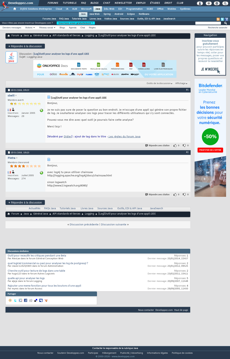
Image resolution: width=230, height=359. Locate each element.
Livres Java (95, 19)
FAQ (83, 3)
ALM (74, 9)
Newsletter (123, 3)
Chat (106, 3)
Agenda (72, 27)
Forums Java (49, 19)
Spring (107, 14)
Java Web (94, 14)
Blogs (94, 3)
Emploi (141, 3)
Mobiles (171, 9)
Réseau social (46, 27)
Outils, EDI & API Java (148, 19)
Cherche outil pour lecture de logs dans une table (36, 271)
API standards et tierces (66, 35)
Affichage (180, 83)
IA (67, 9)
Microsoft (86, 9)
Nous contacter (146, 309)
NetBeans (144, 14)
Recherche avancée (217, 27)
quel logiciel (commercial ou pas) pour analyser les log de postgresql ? (48, 263)
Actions (28, 27)
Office (160, 9)
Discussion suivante (113, 224)
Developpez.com (164, 309)
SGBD (150, 9)
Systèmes (185, 9)
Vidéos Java (110, 19)
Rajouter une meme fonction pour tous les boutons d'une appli (44, 286)
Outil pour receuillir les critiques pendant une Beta (37, 255)
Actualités (34, 208)
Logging (89, 35)
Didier (67, 136)
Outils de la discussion (159, 83)
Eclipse (131, 14)
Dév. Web (109, 9)
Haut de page (181, 309)
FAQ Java (64, 19)
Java (97, 9)
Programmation (134, 9)
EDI (120, 9)
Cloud (59, 9)
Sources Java (127, 19)
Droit (168, 3)
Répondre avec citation (158, 145)
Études (155, 3)
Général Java (40, 35)
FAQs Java (50, 208)
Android (119, 14)
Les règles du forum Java (124, 136)
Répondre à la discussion (25, 46)
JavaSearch (169, 19)
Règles (92, 27)
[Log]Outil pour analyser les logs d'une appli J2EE (61, 54)
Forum (15, 35)
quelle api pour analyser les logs (26, 278)
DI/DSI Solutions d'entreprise (36, 9)
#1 (187, 89)
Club (179, 3)
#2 (187, 152)
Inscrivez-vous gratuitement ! (76, 23)
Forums (52, 3)
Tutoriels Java (79, 19)
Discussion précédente (84, 224)
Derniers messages (12, 27)
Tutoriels (69, 3)
